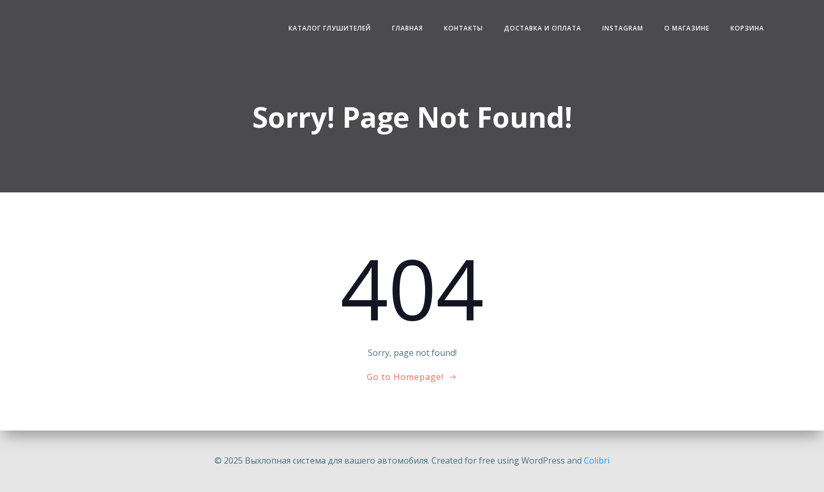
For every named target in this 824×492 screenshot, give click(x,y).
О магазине (686, 28)
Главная (407, 28)
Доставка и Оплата (542, 28)
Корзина (747, 28)
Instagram (622, 28)
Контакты (463, 28)
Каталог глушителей (330, 28)
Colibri (597, 460)
